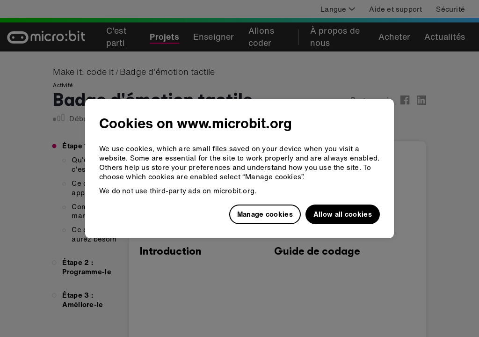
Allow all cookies (342, 214)
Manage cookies (265, 214)
